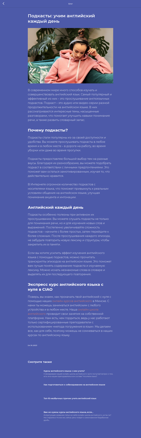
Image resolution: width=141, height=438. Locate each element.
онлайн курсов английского (72, 301)
